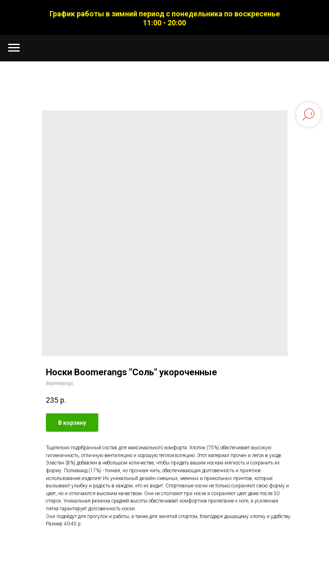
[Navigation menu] (14, 48)
